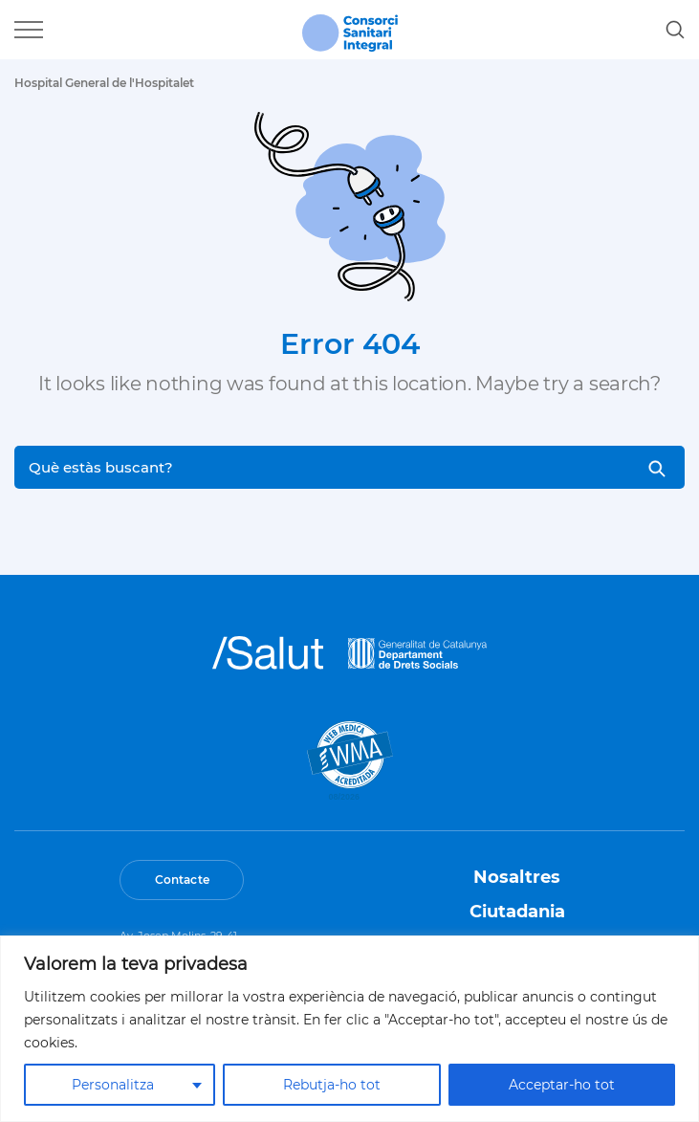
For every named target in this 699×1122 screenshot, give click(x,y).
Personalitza (113, 1084)
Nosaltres (516, 877)
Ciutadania (517, 911)
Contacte (182, 879)
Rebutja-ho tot (332, 1084)
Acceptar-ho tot (562, 1084)
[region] (349, 1028)
